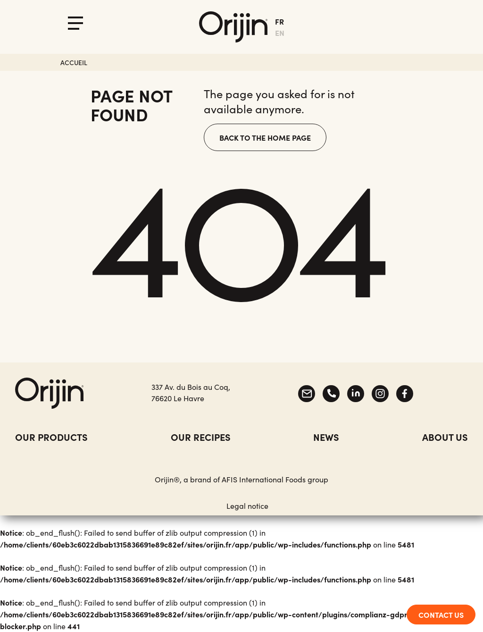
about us (445, 436)
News (326, 436)
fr (279, 21)
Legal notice (247, 506)
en (279, 32)
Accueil (73, 62)
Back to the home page (265, 137)
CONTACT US (441, 614)
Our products (51, 436)
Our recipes (201, 436)
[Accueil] (233, 26)
